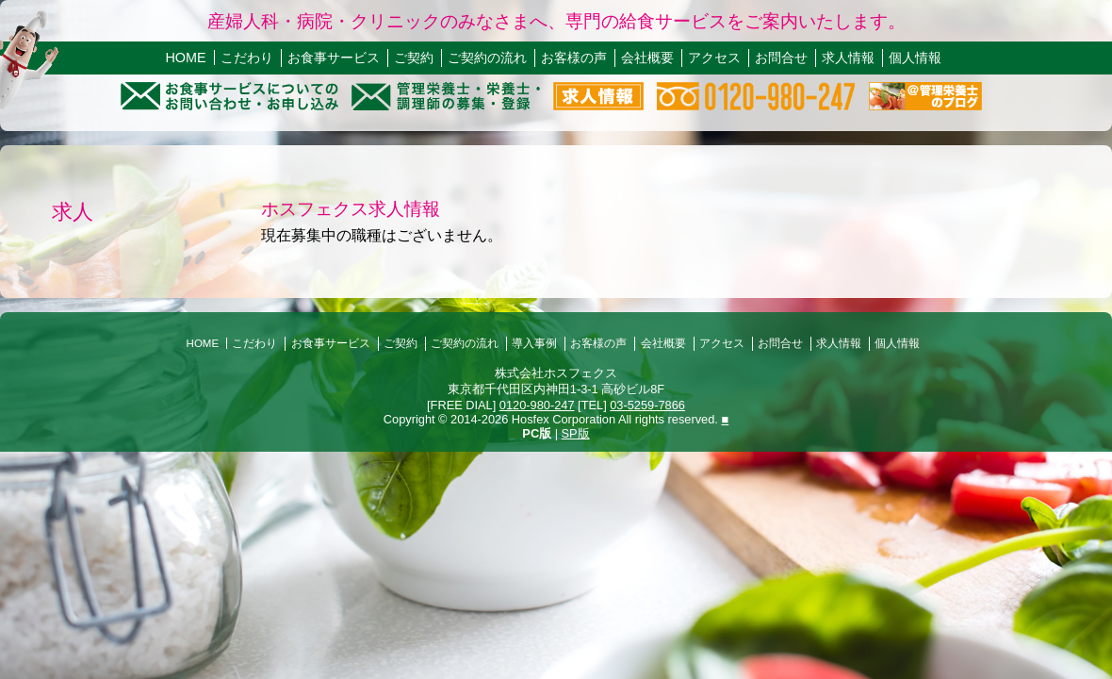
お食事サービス (333, 57)
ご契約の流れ (487, 57)
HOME (185, 57)
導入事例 (534, 343)
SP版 (576, 433)
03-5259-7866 (647, 405)
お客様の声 (574, 57)
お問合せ (781, 57)
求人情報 (848, 57)
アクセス (714, 57)
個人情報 (915, 57)
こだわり (247, 57)
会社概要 (647, 57)
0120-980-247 (537, 405)
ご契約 (413, 57)
